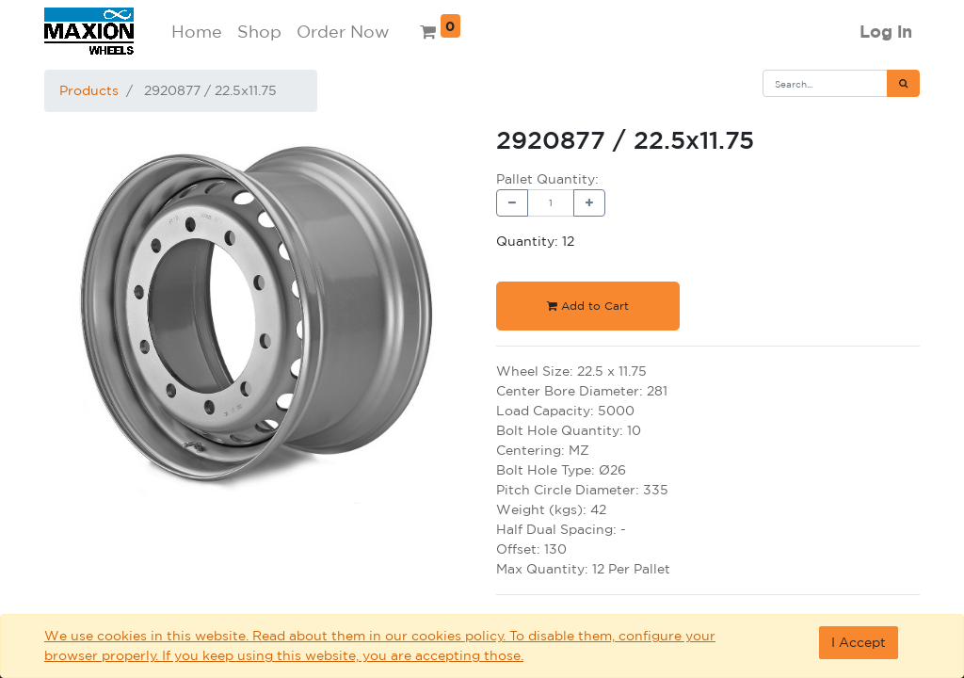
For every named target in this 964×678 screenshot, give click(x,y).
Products (89, 90)
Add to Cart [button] (588, 305)
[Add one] (589, 203)
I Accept (858, 642)
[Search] (903, 83)
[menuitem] (197, 31)
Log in (886, 31)
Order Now (343, 31)
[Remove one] (512, 203)
